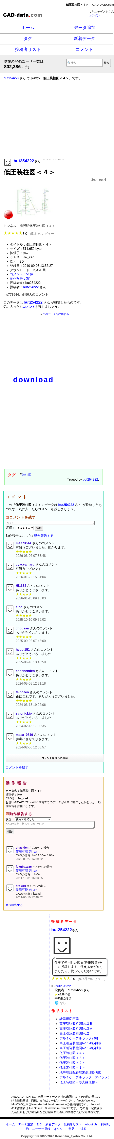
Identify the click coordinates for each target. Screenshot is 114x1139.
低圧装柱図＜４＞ (72, 1054)
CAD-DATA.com (103, 4)
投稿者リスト (28, 49)
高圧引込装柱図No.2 (74, 1034)
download (33, 380)
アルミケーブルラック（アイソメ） (85, 1078)
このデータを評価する (56, 314)
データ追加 (84, 27)
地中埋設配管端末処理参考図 (80, 1073)
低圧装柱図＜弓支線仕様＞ (78, 1083)
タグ (27, 38)
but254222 (90, 479)
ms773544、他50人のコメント (25, 294)
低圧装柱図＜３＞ (72, 1059)
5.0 (30, 233)
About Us (91, 1125)
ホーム (28, 27)
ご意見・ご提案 (76, 1130)
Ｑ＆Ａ (57, 1130)
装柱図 (27, 475)
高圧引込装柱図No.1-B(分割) (80, 1044)
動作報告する (44, 535)
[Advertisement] (54, 125)
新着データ (84, 38)
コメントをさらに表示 (54, 758)
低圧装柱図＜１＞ (72, 1068)
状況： (28, 819)
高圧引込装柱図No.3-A (75, 1030)
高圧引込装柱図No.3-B (75, 1025)
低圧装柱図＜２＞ (72, 1064)
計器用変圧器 (69, 1020)
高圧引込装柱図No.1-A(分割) (80, 1049)
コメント (84, 49)
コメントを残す (17, 767)
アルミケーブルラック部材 (78, 1039)
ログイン (94, 15)
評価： (20, 527)
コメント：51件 (21, 274)
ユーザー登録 (41, 1130)
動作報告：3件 (20, 278)
